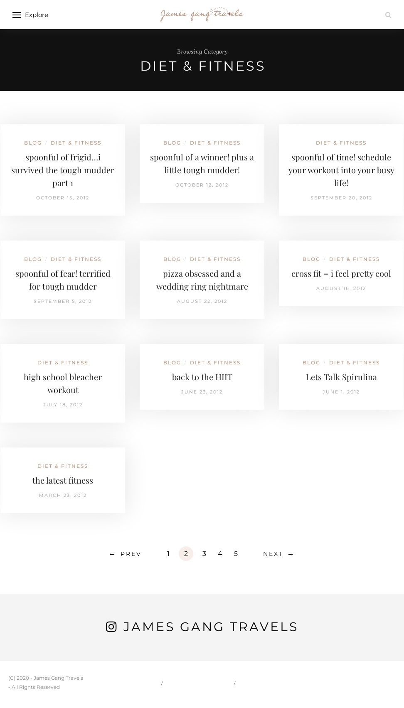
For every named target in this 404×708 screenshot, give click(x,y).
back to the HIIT (202, 376)
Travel (255, 683)
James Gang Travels (210, 626)
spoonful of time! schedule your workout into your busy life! (341, 169)
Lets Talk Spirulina (341, 376)
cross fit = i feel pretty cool (341, 273)
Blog (33, 143)
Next (273, 554)
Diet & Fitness (76, 143)
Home (145, 683)
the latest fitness (62, 480)
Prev (131, 554)
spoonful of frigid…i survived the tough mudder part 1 (62, 169)
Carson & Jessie (199, 683)
